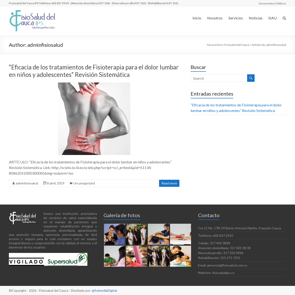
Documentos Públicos (272, 3)
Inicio (196, 18)
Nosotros (215, 18)
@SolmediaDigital (104, 290)
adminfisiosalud (27, 183)
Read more (169, 183)
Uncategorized (84, 183)
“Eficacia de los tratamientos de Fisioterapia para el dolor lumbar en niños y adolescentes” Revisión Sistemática (94, 70)
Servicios (235, 18)
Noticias (256, 18)
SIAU (272, 18)
